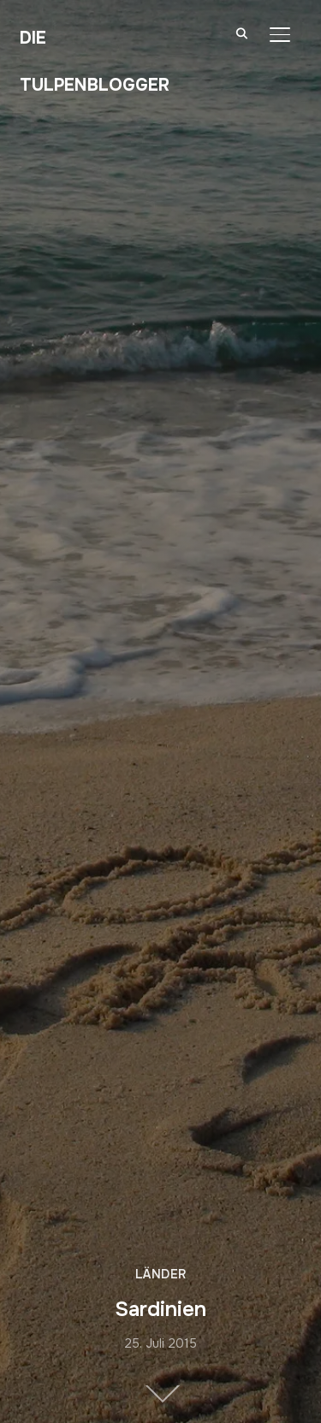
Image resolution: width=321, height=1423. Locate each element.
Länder (161, 1274)
